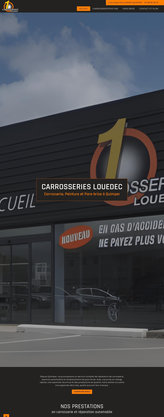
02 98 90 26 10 (151, 2)
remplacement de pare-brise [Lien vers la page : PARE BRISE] (81, 379)
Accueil (83, 9)
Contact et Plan (148, 9)
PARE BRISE (129, 9)
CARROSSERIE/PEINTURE (105, 9)
